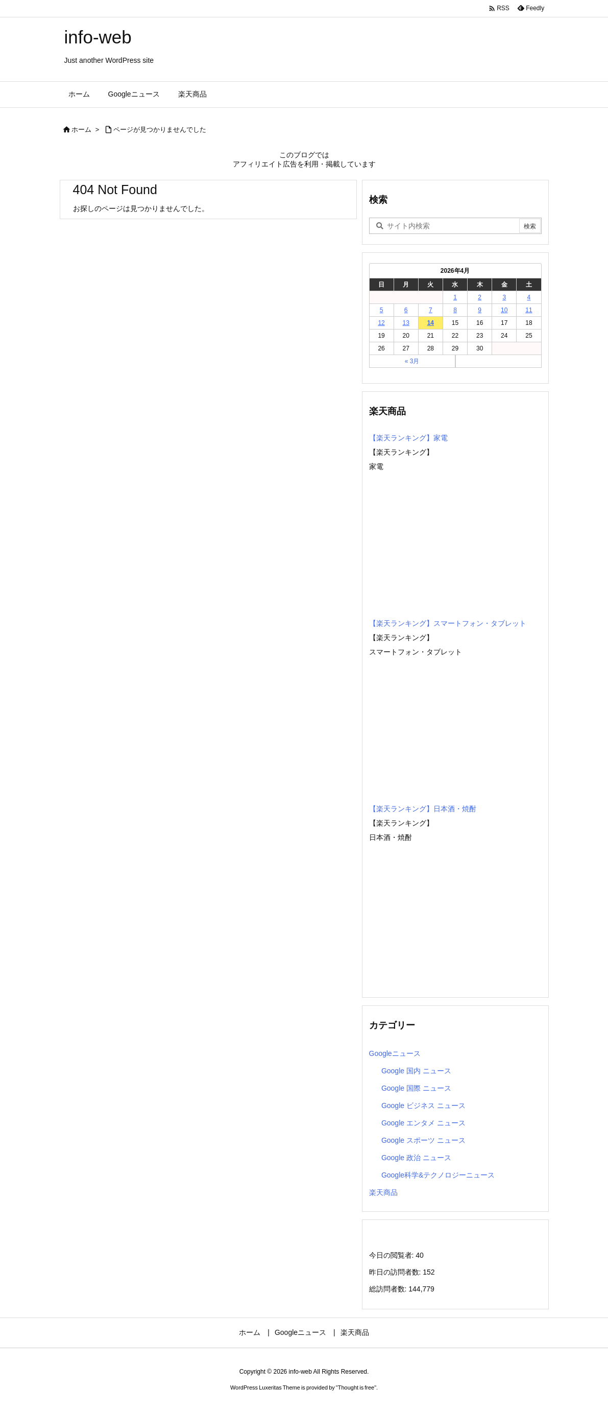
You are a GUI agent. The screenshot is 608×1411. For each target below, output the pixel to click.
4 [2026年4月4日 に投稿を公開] (529, 297)
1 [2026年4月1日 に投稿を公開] (455, 297)
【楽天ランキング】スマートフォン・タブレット (447, 623)
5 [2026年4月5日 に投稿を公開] (381, 310)
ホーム (81, 129)
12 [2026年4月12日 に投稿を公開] (381, 322)
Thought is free (356, 1387)
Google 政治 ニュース (416, 1158)
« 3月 (412, 361)
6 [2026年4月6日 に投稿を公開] (406, 310)
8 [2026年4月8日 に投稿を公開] (455, 310)
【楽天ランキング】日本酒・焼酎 (422, 809)
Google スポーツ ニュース (423, 1140)
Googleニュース (395, 1053)
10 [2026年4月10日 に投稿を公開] (504, 310)
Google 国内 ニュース (416, 1071)
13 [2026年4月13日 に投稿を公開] (406, 322)
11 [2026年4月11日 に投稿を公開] (528, 310)
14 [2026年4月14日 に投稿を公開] (430, 322)
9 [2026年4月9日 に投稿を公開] (479, 310)
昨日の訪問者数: (396, 1272)
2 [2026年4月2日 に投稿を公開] (479, 297)
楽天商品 (383, 1192)
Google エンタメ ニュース (423, 1123)
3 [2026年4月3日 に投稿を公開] (504, 297)
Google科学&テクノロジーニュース (438, 1175)
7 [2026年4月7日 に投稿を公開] (430, 310)
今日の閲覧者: (392, 1255)
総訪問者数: (389, 1289)
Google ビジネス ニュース (423, 1105)
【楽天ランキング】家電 (408, 438)
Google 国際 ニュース (416, 1088)
